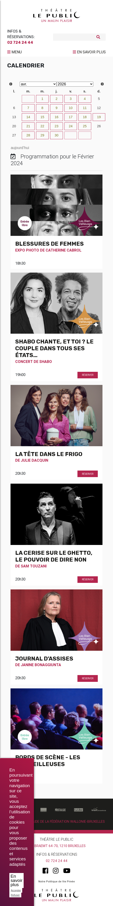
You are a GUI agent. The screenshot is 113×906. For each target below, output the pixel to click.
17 (71, 117)
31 (28, 99)
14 (28, 117)
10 (71, 108)
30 (14, 99)
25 (85, 126)
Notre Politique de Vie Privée (56, 881)
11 (85, 108)
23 (56, 126)
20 (14, 126)
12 (99, 108)
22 (42, 126)
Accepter (16, 890)
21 (28, 126)
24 (71, 126)
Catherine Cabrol (63, 250)
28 (28, 135)
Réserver (87, 374)
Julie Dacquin (34, 460)
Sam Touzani (34, 566)
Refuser (15, 895)
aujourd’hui (20, 148)
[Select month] (38, 84)
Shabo (45, 361)
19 (99, 117)
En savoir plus (16, 880)
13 (14, 117)
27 (14, 135)
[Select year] (75, 84)
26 (99, 126)
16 (56, 117)
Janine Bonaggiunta (41, 664)
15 (42, 117)
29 (42, 135)
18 (85, 117)
